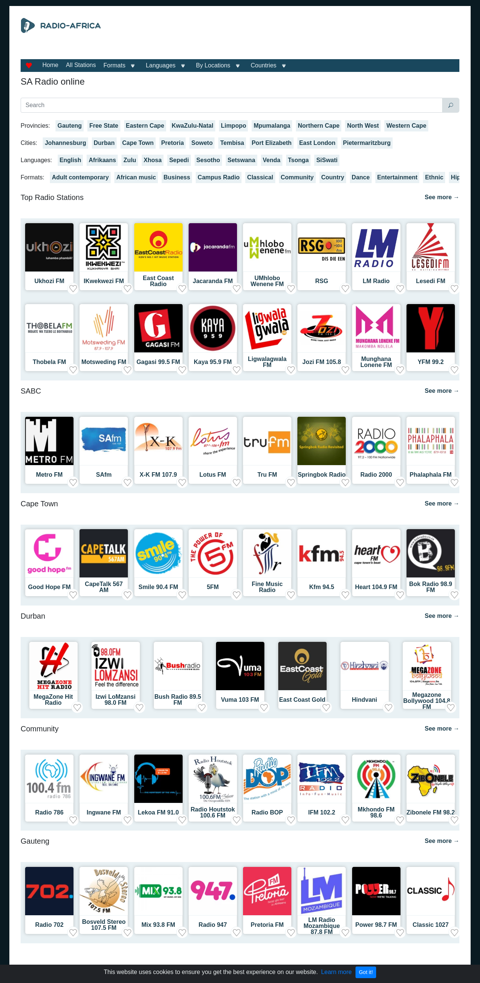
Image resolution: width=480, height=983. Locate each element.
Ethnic (434, 177)
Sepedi (179, 160)
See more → (442, 197)
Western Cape (406, 125)
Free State (103, 125)
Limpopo (233, 125)
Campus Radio (219, 177)
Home (50, 65)
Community (297, 177)
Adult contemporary (80, 177)
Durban (104, 143)
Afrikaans (102, 160)
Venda (271, 160)
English (70, 160)
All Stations (81, 65)
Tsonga (298, 160)
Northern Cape (318, 125)
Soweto (202, 143)
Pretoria (172, 143)
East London (317, 143)
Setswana (241, 160)
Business (177, 177)
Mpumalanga (272, 125)
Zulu (129, 160)
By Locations (213, 65)
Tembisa (232, 143)
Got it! (366, 972)
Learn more (336, 972)
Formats (115, 65)
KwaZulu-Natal (192, 125)
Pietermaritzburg (367, 143)
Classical (260, 177)
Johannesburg (65, 143)
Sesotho (208, 160)
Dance (361, 177)
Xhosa (153, 160)
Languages (161, 65)
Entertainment (397, 177)
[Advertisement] (309, 36)
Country (332, 177)
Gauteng (69, 125)
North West (363, 125)
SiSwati (327, 160)
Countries (263, 65)
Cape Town (138, 143)
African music (136, 177)
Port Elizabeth (272, 143)
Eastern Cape (145, 125)
